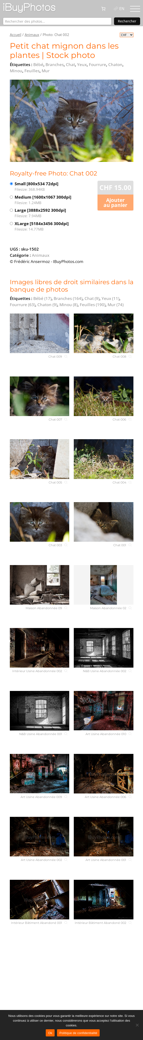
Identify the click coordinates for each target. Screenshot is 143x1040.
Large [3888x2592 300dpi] (43, 213)
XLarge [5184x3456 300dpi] (43, 226)
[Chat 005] (39, 459)
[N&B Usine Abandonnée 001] (39, 711)
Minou (68, 304)
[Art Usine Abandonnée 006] (103, 773)
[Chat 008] (103, 333)
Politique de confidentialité (78, 1033)
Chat (92, 298)
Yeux (110, 298)
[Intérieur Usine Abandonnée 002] (39, 648)
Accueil (15, 34)
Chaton (47, 304)
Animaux (32, 34)
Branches (68, 298)
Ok (50, 1033)
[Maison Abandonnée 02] (103, 585)
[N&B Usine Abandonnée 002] (103, 648)
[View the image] (71, 121)
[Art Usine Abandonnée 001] (103, 836)
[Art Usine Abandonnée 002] (39, 836)
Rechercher (127, 21)
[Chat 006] (103, 396)
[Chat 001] (103, 522)
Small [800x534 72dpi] (43, 186)
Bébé (42, 298)
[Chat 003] (39, 522)
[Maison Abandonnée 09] (39, 585)
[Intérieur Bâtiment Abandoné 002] (103, 899)
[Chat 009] (39, 333)
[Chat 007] (39, 396)
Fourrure (22, 304)
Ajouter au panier (115, 202)
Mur (116, 304)
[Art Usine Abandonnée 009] (39, 773)
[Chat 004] (103, 459)
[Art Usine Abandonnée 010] (103, 711)
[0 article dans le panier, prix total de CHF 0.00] (103, 9)
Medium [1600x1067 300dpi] (43, 200)
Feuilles (92, 304)
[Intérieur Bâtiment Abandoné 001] (39, 899)
